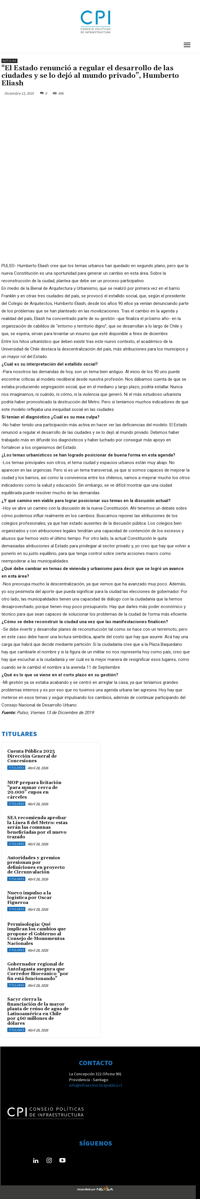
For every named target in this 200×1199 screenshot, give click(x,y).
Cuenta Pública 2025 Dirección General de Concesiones (32, 756)
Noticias (9, 61)
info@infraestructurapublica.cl (95, 1085)
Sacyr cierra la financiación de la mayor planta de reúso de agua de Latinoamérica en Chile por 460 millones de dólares (38, 1011)
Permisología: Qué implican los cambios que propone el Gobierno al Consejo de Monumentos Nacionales (36, 934)
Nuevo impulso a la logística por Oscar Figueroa (29, 897)
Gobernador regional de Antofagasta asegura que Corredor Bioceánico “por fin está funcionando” (37, 971)
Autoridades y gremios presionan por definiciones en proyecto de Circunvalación (36, 865)
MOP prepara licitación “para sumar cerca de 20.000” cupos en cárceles (34, 790)
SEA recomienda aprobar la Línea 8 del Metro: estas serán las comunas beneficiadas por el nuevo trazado (37, 827)
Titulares (16, 768)
